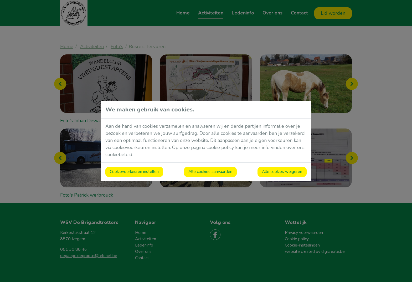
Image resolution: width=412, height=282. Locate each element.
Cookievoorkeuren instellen (134, 172)
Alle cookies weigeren (282, 172)
